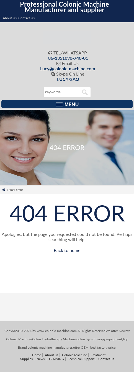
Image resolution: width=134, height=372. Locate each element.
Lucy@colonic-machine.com (67, 68)
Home (36, 355)
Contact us (106, 359)
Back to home (67, 250)
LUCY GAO (68, 79)
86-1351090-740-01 (68, 58)
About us (51, 355)
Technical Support (81, 359)
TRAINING (56, 359)
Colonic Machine (74, 355)
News (41, 359)
